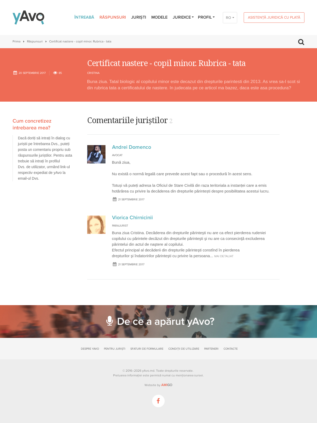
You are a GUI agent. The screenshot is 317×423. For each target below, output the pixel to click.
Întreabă (84, 17)
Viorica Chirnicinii (132, 218)
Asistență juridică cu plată (274, 17)
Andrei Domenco (131, 147)
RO (228, 17)
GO (166, 385)
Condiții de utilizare (183, 348)
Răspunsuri (112, 17)
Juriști (138, 17)
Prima (16, 41)
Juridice (183, 17)
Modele (159, 17)
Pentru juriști (114, 348)
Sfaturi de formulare (146, 348)
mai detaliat (224, 256)
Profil (206, 17)
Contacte (231, 348)
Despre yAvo (90, 348)
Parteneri (211, 348)
